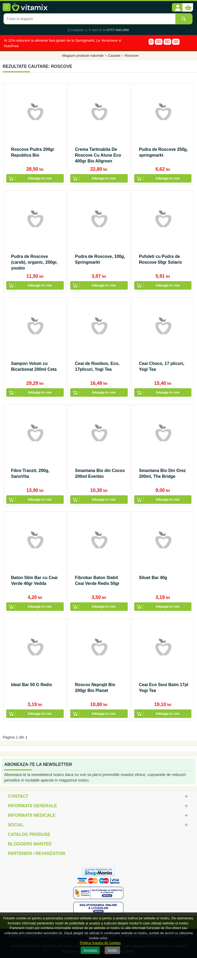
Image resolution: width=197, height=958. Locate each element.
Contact (18, 796)
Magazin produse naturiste (83, 56)
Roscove (132, 56)
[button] (177, 7)
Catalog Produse (29, 834)
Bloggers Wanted (30, 844)
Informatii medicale (32, 815)
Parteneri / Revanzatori (37, 853)
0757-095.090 (118, 30)
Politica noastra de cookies (100, 943)
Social (16, 825)
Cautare (114, 56)
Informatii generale (32, 806)
